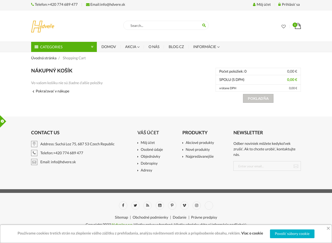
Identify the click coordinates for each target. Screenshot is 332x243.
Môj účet (148, 143)
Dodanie (179, 217)
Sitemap (121, 217)
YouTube (160, 205)
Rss (147, 205)
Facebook (123, 205)
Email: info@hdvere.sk (53, 162)
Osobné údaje (152, 150)
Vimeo (184, 205)
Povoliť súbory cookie (292, 234)
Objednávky (150, 157)
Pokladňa (258, 98)
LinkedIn (209, 205)
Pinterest (172, 205)
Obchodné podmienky (150, 217)
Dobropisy (149, 164)
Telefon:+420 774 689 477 (54, 4)
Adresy (146, 170)
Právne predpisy (204, 217)
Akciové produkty (200, 143)
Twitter (135, 205)
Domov (108, 47)
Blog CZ (176, 47)
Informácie (205, 47)
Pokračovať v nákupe (50, 91)
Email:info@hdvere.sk (105, 4)
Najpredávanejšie (200, 157)
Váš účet (148, 132)
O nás (153, 47)
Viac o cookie (252, 233)
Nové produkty (198, 150)
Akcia (131, 47)
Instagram (197, 205)
